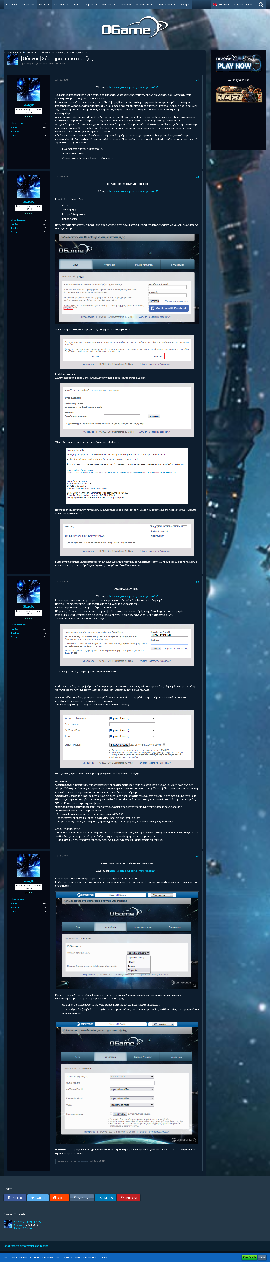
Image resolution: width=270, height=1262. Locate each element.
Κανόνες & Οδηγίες (23, 1228)
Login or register (243, 4)
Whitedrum (83, 1161)
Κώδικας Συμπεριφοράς (27, 1221)
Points (14, 127)
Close (262, 1257)
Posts (14, 135)
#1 (197, 80)
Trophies (15, 131)
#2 (197, 176)
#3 (197, 581)
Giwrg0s (29, 63)
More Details (249, 1257)
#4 (197, 856)
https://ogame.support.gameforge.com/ (132, 87)
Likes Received (18, 123)
